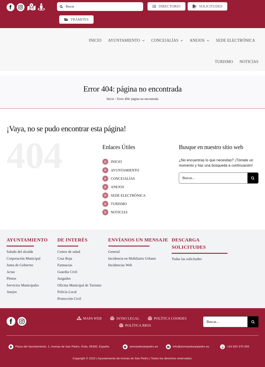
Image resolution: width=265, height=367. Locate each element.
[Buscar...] (213, 178)
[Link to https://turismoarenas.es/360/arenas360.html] (41, 7)
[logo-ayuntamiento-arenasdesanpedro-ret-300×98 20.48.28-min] (34, 32)
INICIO (116, 162)
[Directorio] (166, 6)
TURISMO (119, 204)
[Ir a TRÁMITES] (76, 19)
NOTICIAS (119, 212)
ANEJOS (117, 187)
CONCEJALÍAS (123, 178)
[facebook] (10, 7)
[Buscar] (100, 6)
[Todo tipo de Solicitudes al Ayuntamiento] (207, 6)
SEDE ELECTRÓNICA (128, 195)
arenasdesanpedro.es (144, 346)
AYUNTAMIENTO (125, 170)
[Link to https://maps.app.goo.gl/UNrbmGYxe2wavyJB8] (31, 7)
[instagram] (21, 7)
